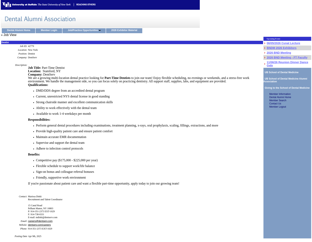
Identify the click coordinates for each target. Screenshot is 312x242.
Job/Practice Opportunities (85, 30)
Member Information (280, 94)
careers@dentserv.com (40, 221)
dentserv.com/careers (39, 225)
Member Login (50, 30)
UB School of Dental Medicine (281, 72)
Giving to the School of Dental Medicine (286, 87)
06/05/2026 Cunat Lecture (283, 43)
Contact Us (275, 103)
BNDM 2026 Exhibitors (281, 48)
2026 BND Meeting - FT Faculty (287, 57)
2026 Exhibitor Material (125, 30)
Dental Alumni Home (19, 30)
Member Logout (277, 106)
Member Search (277, 100)
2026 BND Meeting (279, 52)
